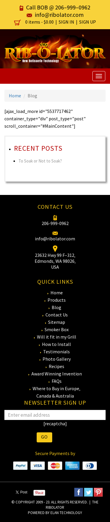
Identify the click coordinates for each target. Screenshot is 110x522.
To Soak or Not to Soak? (40, 161)
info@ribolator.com (59, 14)
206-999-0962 (55, 223)
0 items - (34, 22)
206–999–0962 (72, 7)
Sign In (66, 22)
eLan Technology (66, 512)
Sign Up (87, 22)
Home (15, 96)
